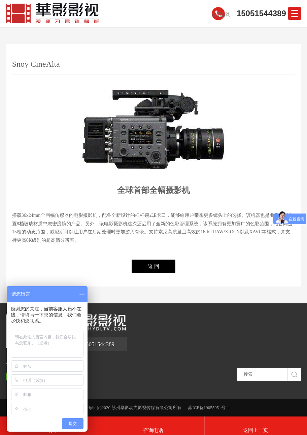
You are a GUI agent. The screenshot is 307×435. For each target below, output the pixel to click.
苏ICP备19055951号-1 (208, 407)
